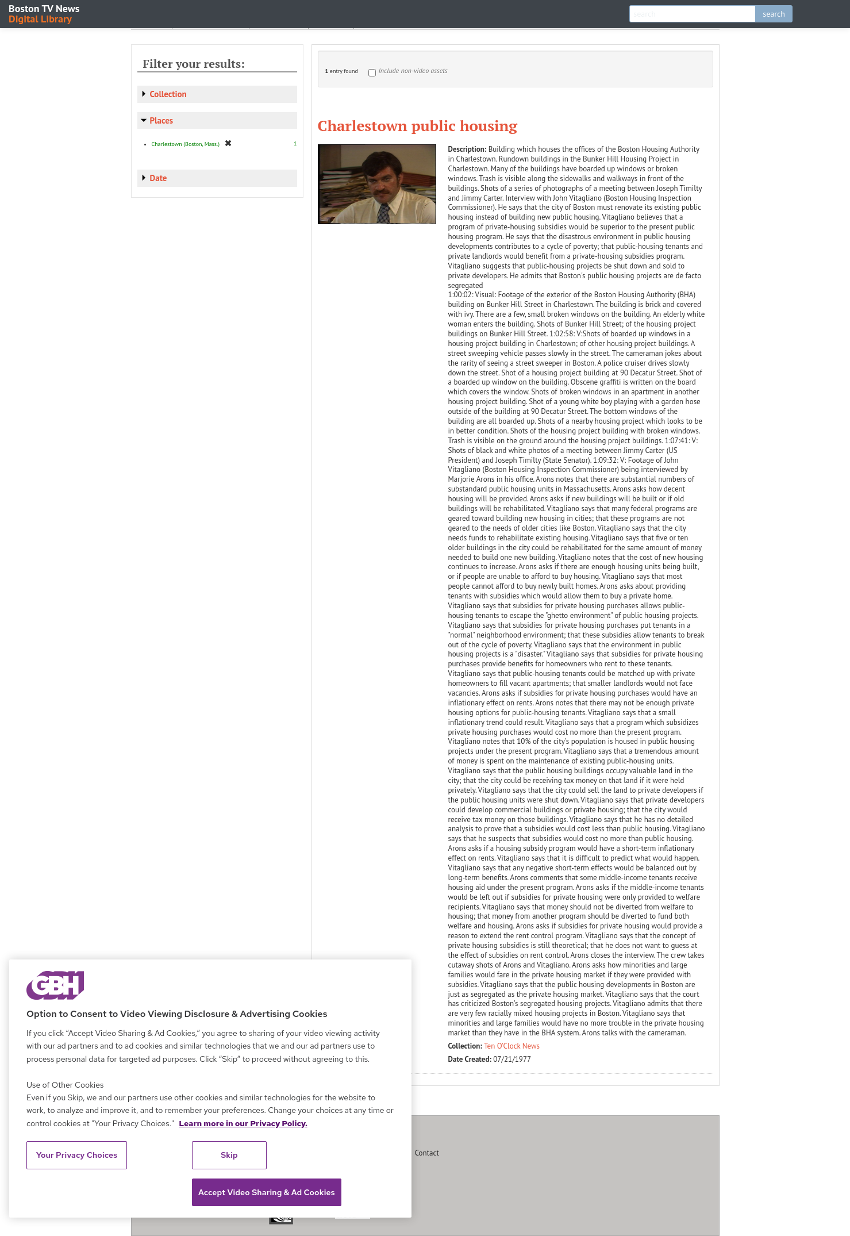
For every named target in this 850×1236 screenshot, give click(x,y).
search (774, 14)
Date (158, 177)
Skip (229, 1155)
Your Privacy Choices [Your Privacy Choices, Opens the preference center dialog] (77, 1155)
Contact (427, 1153)
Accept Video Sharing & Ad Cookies (266, 1192)
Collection (168, 94)
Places (162, 120)
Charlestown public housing (418, 125)
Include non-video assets (413, 70)
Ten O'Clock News (512, 1046)
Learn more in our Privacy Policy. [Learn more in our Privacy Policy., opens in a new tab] (243, 1123)
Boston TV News (45, 13)
